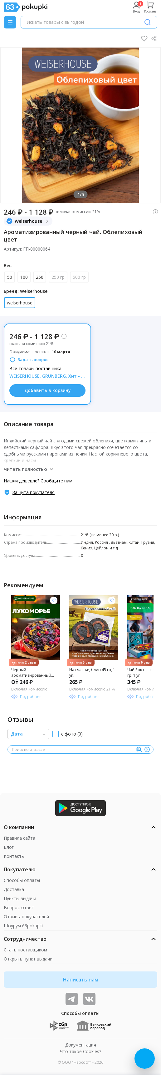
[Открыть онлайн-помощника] (144, 1058)
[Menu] (10, 22)
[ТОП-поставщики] (89, 999)
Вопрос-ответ (19, 907)
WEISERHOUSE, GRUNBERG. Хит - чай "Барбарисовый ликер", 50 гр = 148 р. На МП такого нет (47, 376)
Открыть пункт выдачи (28, 959)
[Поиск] (147, 22)
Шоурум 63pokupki (23, 926)
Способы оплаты (22, 880)
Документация (80, 1045)
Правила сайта (19, 838)
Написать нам (80, 979)
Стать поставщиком (25, 950)
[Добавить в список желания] (53, 600)
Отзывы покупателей (26, 917)
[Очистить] (147, 749)
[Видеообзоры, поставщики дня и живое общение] (72, 999)
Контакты (14, 856)
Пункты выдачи (20, 898)
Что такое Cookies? (80, 1051)
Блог (9, 847)
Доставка (14, 889)
